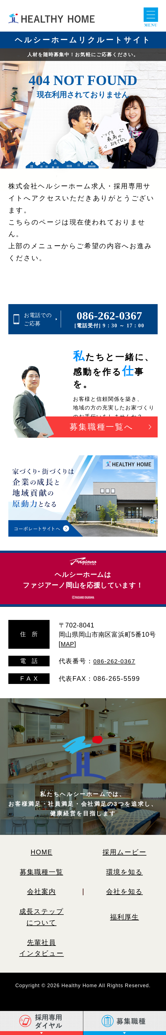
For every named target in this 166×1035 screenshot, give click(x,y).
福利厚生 (124, 917)
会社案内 (41, 891)
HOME (41, 851)
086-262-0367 (109, 315)
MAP (68, 644)
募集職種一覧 (41, 871)
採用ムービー (124, 851)
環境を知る (125, 872)
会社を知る (125, 891)
